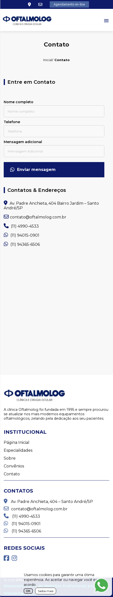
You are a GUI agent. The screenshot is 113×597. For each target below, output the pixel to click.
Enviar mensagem (33, 169)
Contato (12, 474)
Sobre (10, 458)
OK (28, 591)
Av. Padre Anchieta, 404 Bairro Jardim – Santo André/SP (51, 205)
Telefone (12, 122)
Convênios (14, 466)
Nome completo (18, 102)
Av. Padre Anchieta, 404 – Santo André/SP (48, 501)
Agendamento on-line (69, 4)
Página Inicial (16, 442)
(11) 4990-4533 (21, 226)
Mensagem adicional (23, 142)
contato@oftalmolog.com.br (35, 216)
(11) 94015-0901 (21, 235)
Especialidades (18, 450)
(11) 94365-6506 (22, 244)
